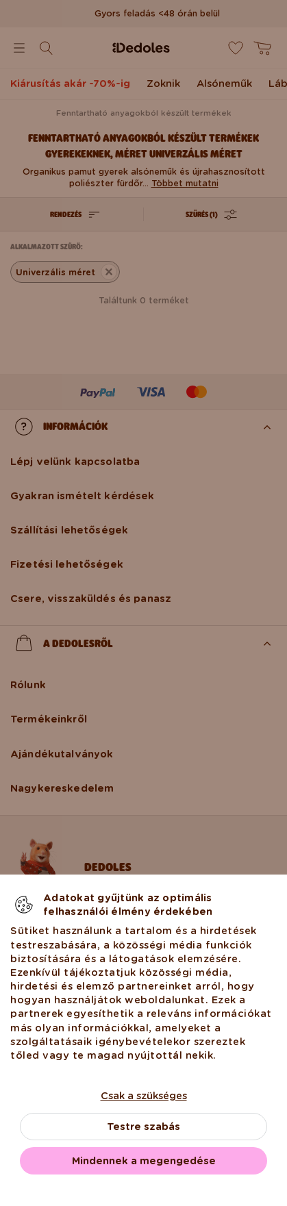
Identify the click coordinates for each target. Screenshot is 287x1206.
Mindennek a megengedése (144, 1160)
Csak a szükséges (144, 1095)
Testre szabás (143, 1126)
